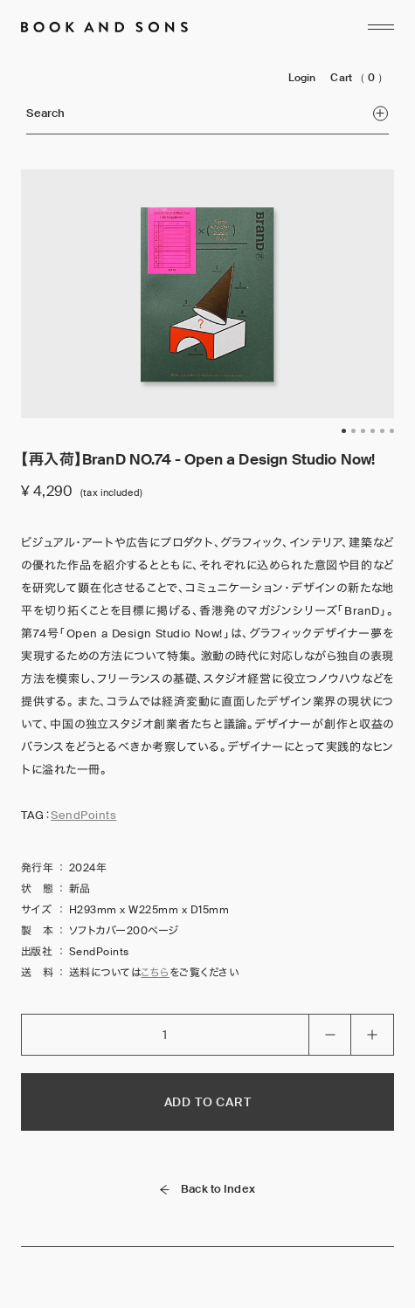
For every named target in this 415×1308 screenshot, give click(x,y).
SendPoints (83, 815)
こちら (155, 973)
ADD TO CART (208, 1102)
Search (206, 113)
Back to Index (207, 1188)
